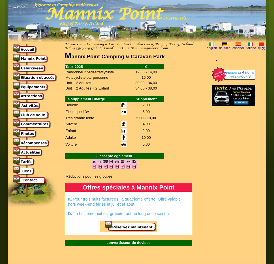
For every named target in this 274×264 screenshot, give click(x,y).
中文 (261, 48)
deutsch (224, 48)
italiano (251, 48)
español (238, 48)
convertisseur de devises (128, 242)
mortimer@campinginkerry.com (141, 48)
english (212, 48)
